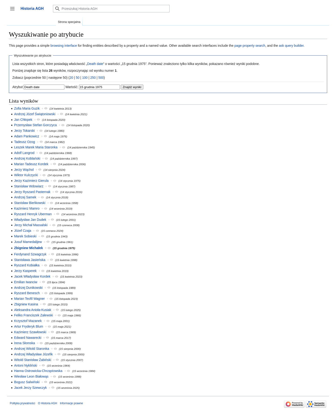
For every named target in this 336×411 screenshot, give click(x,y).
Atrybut (17, 87)
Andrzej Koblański (27, 158)
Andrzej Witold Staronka (31, 348)
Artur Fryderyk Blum (28, 326)
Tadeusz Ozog (24, 142)
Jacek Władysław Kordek (32, 276)
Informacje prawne (71, 403)
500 (101, 77)
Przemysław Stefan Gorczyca (35, 125)
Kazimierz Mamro (26, 208)
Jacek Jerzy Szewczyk (30, 388)
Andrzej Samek (25, 197)
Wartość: (71, 87)
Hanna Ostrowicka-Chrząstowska (38, 371)
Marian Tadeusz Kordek (31, 164)
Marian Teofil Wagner (29, 298)
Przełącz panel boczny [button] (14, 11)
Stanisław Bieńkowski (29, 203)
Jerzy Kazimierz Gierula (31, 180)
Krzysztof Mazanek (28, 321)
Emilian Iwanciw (25, 282)
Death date (95, 64)
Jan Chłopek (23, 120)
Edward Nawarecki (27, 338)
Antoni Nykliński (25, 365)
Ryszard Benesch (27, 293)
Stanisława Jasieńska (29, 260)
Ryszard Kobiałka (26, 265)
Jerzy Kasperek (25, 271)
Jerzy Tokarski (24, 130)
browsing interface (63, 45)
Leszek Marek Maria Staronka (35, 147)
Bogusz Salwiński (26, 382)
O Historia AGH (47, 403)
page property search (249, 45)
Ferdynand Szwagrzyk (30, 254)
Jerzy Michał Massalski (30, 225)
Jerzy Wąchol (24, 170)
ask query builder (291, 45)
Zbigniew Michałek (28, 248)
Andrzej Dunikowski (28, 287)
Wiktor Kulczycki (26, 175)
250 (93, 77)
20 (71, 77)
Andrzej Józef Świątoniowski (34, 114)
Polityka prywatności (22, 403)
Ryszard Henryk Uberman (33, 214)
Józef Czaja (22, 230)
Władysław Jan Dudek (30, 220)
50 (78, 77)
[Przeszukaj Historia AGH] (111, 8)
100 (85, 77)
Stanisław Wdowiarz (28, 186)
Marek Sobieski (25, 236)
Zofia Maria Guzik (27, 108)
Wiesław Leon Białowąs (31, 376)
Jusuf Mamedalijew (28, 242)
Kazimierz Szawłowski (30, 332)
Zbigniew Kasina (26, 304)
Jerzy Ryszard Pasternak (32, 192)
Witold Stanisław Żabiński (32, 360)
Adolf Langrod (24, 153)
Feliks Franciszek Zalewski (33, 315)
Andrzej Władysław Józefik (33, 354)
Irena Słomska (24, 343)
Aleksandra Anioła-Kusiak (32, 310)
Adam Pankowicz (26, 136)
